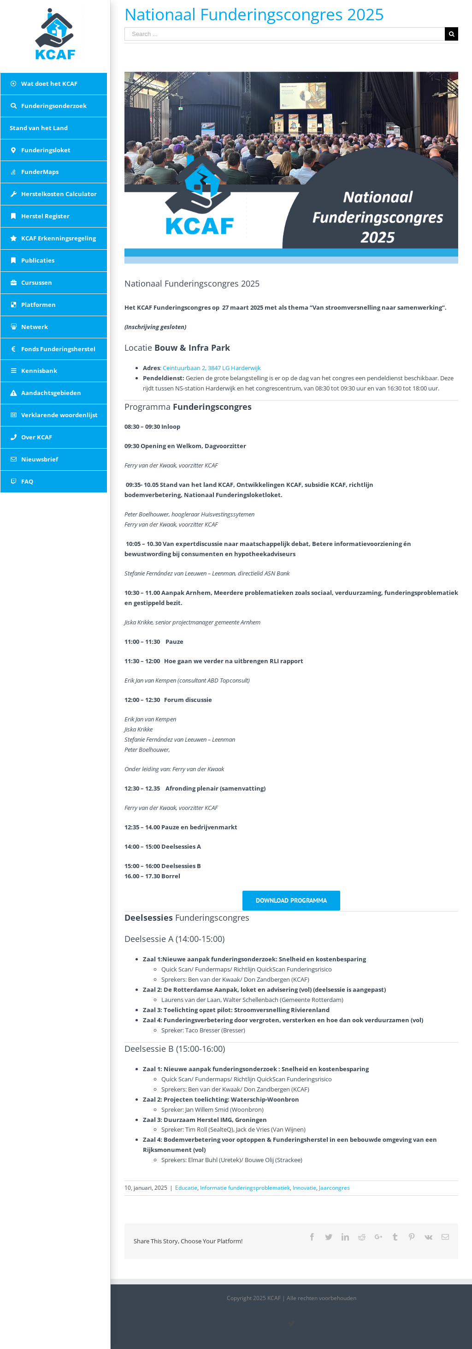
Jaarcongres (334, 1188)
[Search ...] (284, 34)
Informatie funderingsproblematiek (245, 1188)
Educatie (186, 1188)
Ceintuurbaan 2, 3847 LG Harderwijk (212, 368)
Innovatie (304, 1188)
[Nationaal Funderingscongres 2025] (291, 167)
